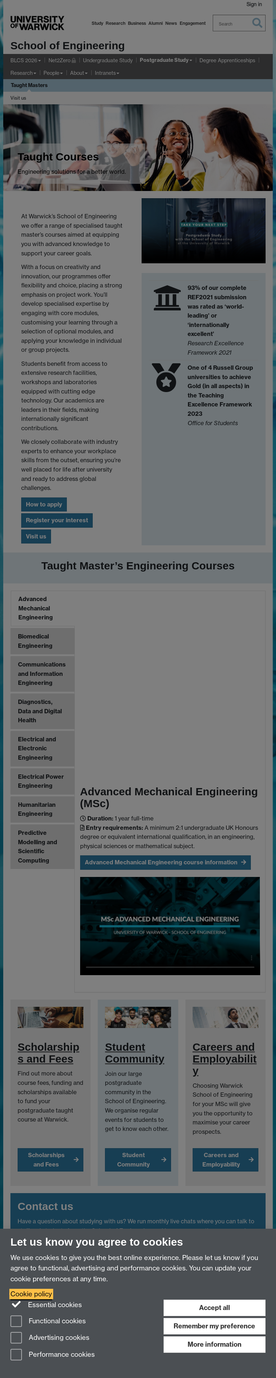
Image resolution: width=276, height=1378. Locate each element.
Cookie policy (31, 1294)
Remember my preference (214, 1326)
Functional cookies (48, 1321)
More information (215, 1344)
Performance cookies (52, 1355)
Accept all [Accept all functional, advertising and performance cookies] (214, 1308)
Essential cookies (46, 1304)
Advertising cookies (49, 1338)
